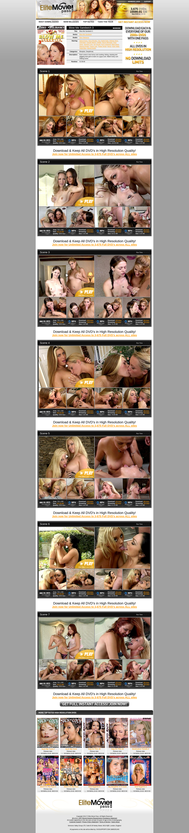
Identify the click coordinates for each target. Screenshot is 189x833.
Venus (109, 46)
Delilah (99, 43)
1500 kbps (90, 139)
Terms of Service (104, 822)
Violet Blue (82, 48)
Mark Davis (115, 44)
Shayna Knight (84, 46)
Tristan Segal (102, 46)
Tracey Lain (93, 46)
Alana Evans (83, 41)
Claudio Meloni (91, 43)
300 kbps (146, 139)
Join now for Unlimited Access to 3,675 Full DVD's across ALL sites (94, 154)
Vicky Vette (115, 46)
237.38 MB (60, 503)
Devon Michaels (107, 43)
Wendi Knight (91, 48)
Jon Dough (96, 44)
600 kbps (118, 139)
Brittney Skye (114, 41)
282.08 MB (60, 413)
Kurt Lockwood (106, 44)
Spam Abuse (115, 822)
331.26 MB (60, 232)
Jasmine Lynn (88, 44)
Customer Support (75, 822)
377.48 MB (60, 141)
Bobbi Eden (105, 41)
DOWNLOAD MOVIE (48, 753)
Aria (99, 41)
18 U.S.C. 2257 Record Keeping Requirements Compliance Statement (94, 818)
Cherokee (82, 43)
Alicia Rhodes (92, 41)
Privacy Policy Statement (90, 822)
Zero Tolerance (84, 37)
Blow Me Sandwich (85, 34)
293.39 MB (60, 594)
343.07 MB (60, 684)
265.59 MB (60, 322)
